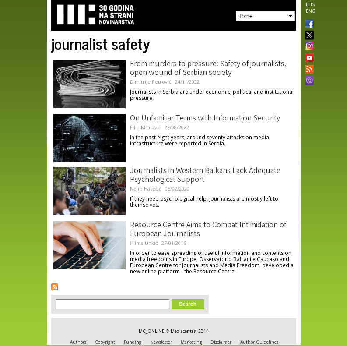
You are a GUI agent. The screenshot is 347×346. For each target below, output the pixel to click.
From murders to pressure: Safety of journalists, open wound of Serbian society (208, 69)
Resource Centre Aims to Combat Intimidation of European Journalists (208, 230)
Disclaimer (220, 342)
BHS (310, 4)
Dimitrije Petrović (150, 81)
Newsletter (161, 342)
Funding (132, 342)
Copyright (105, 342)
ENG (310, 11)
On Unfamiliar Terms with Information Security (205, 118)
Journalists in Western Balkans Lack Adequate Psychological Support (205, 176)
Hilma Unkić (144, 243)
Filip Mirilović (145, 127)
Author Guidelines (259, 342)
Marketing (191, 342)
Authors (78, 342)
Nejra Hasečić (145, 188)
